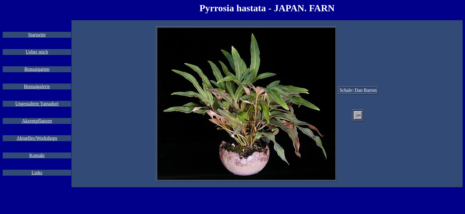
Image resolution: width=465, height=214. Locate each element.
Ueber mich (37, 51)
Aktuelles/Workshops (37, 138)
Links (36, 172)
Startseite (37, 34)
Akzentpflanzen (37, 120)
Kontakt (37, 155)
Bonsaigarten (36, 69)
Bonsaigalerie (37, 86)
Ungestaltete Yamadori (37, 103)
